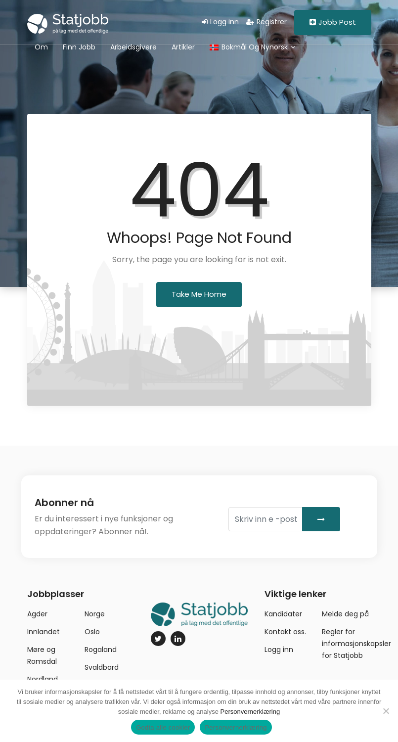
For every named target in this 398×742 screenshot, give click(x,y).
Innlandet (43, 632)
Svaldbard (102, 667)
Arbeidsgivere (133, 47)
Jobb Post (333, 22)
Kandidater (283, 614)
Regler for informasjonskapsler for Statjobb (356, 643)
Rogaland (101, 649)
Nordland (42, 679)
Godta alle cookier (163, 727)
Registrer (266, 22)
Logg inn (220, 22)
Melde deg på (345, 614)
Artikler (183, 47)
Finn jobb (79, 47)
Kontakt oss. (285, 632)
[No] (386, 711)
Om (41, 47)
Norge (95, 614)
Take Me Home (199, 294)
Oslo (92, 632)
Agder (37, 614)
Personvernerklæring (250, 711)
